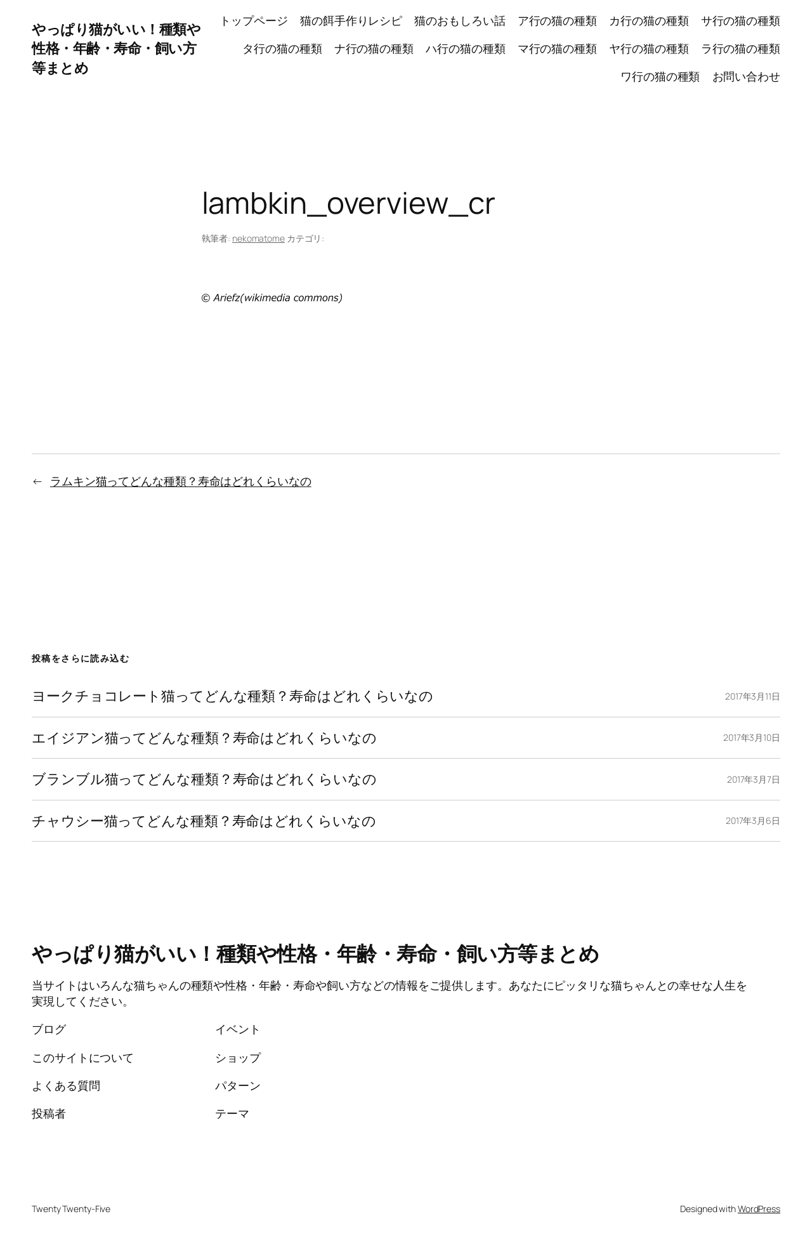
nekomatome (258, 238)
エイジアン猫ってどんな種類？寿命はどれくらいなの (204, 737)
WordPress (759, 1209)
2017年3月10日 (751, 737)
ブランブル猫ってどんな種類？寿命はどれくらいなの (204, 779)
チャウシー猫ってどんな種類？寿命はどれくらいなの (204, 820)
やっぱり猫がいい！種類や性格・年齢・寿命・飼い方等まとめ (116, 48)
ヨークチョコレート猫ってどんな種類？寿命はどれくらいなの (232, 695)
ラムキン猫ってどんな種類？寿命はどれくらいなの (180, 480)
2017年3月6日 (753, 820)
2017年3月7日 (753, 779)
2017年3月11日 (752, 696)
